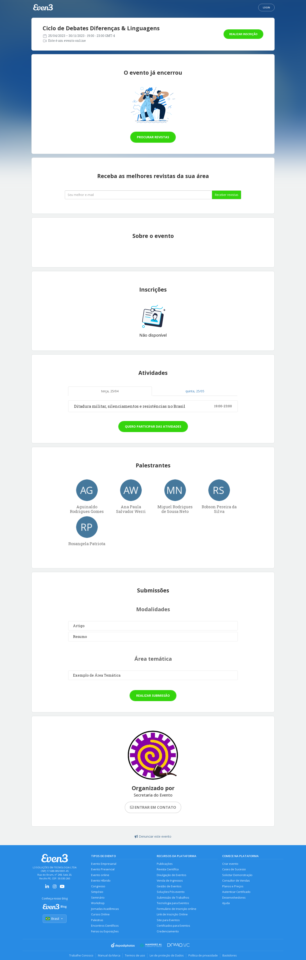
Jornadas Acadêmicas (105, 909)
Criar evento (230, 864)
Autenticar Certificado (236, 892)
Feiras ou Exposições (105, 931)
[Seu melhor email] (138, 194)
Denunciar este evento (153, 836)
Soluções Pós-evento (171, 892)
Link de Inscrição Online (172, 914)
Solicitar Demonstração (237, 875)
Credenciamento (168, 931)
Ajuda (226, 903)
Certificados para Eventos (173, 926)
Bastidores (229, 955)
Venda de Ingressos (170, 880)
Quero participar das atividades (153, 426)
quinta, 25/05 (195, 391)
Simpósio (97, 892)
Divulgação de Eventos (171, 875)
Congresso (98, 886)
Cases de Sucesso (234, 869)
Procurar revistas (153, 137)
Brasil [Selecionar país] (55, 918)
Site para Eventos (168, 920)
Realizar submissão (153, 695)
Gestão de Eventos (169, 886)
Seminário (98, 897)
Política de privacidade (203, 955)
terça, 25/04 (110, 391)
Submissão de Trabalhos (173, 897)
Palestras (97, 920)
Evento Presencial (103, 869)
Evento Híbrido (101, 880)
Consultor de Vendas (236, 880)
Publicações (164, 864)
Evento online (100, 875)
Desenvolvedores (233, 897)
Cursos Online (100, 914)
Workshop (98, 903)
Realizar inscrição (243, 34)
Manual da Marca (109, 955)
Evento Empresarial (103, 864)
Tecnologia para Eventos (173, 903)
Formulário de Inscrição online (176, 909)
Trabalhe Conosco (81, 955)
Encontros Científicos (105, 926)
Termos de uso (135, 955)
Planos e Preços (232, 886)
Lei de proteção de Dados (167, 955)
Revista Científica (168, 869)
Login (266, 7)
